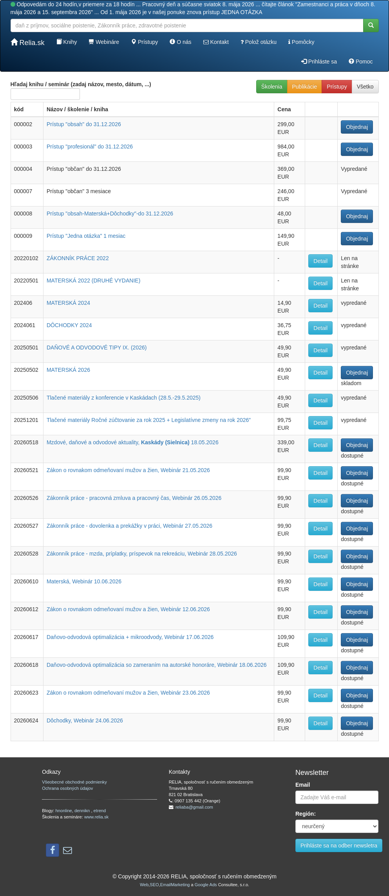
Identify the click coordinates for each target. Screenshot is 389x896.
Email (302, 785)
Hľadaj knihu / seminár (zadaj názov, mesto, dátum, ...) (81, 90)
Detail (320, 261)
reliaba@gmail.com (194, 807)
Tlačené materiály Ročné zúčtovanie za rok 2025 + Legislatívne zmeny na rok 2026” (149, 420)
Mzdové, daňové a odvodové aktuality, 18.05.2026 (133, 442)
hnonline (64, 810)
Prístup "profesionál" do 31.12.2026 (90, 146)
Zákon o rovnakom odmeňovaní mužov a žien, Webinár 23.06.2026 (128, 693)
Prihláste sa (319, 61)
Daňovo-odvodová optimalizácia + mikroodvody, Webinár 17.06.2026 (130, 637)
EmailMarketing (175, 884)
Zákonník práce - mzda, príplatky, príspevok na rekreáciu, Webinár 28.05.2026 (142, 553)
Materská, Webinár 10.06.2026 (84, 581)
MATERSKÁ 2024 (68, 303)
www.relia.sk (96, 817)
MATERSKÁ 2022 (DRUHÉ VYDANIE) (93, 280)
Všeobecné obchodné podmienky (74, 782)
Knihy (66, 42)
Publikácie (304, 86)
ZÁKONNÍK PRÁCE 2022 (78, 258)
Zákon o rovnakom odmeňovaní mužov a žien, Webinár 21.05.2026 (128, 470)
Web (144, 884)
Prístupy (144, 42)
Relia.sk (28, 42)
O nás (180, 42)
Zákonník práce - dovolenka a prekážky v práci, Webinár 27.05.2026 (129, 526)
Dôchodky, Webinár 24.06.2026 (85, 720)
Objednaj (357, 127)
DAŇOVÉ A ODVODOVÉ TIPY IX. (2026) (97, 347)
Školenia (271, 86)
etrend (100, 810)
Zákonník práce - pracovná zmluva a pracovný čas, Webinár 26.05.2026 (134, 498)
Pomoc (361, 61)
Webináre (104, 42)
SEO (154, 884)
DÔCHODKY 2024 (69, 325)
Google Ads (206, 884)
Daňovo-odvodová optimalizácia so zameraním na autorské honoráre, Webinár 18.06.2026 (157, 665)
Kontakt (216, 42)
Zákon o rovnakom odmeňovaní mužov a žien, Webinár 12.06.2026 (128, 609)
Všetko (365, 86)
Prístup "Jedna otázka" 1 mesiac (86, 236)
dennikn (82, 810)
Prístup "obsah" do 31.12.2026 (84, 124)
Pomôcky (301, 42)
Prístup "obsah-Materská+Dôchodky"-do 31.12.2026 (110, 213)
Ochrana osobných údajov (67, 788)
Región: (305, 814)
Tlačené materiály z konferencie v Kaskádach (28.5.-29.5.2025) (124, 398)
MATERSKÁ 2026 (68, 370)
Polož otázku (259, 42)
